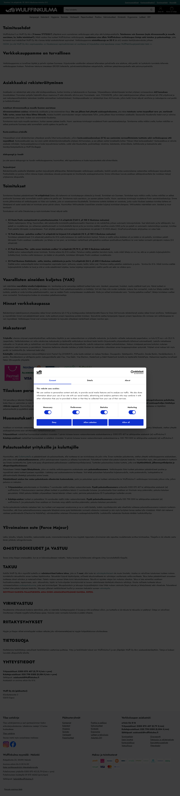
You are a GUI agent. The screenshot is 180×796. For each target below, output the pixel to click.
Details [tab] (90, 380)
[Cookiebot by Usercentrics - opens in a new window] (133, 372)
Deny (54, 422)
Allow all (126, 422)
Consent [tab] (52, 380)
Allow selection (90, 422)
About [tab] (127, 380)
